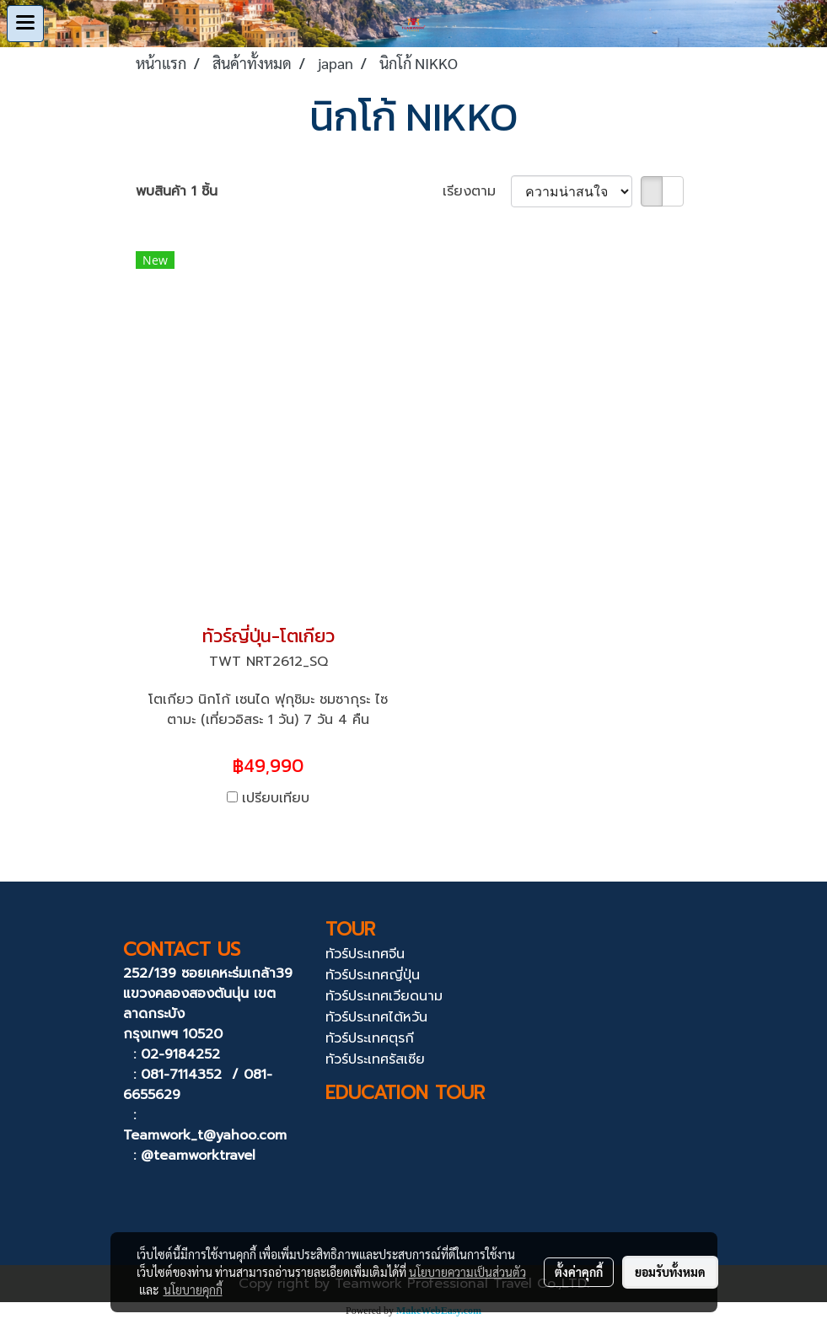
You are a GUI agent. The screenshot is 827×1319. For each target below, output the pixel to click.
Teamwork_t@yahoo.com (205, 1135)
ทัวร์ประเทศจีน (365, 954)
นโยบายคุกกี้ (193, 1289)
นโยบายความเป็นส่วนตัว (467, 1271)
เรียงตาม (477, 191)
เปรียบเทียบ (275, 798)
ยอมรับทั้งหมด (670, 1271)
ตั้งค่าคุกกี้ (579, 1271)
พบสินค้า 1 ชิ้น (176, 191)
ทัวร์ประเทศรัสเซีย (375, 1059)
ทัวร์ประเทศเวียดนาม (384, 996)
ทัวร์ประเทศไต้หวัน (376, 1017)
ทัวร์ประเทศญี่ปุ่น (372, 975)
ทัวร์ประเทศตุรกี (369, 1038)
